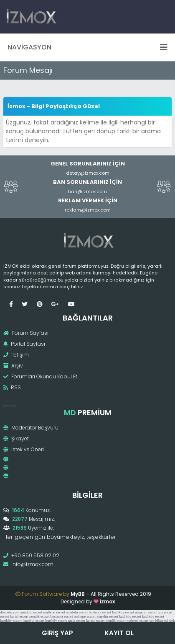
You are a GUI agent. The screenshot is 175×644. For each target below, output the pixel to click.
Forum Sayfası (25, 332)
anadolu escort (31, 612)
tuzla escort (76, 620)
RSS (12, 387)
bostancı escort (100, 612)
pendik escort (39, 616)
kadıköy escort (123, 612)
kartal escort (19, 616)
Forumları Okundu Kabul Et (40, 376)
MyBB (78, 593)
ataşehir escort (146, 612)
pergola (9, 405)
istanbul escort (33, 620)
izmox (107, 601)
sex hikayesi (158, 620)
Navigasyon (87, 47)
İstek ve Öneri (23, 449)
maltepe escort (54, 612)
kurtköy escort (11, 620)
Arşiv (13, 365)
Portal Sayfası (24, 343)
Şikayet (16, 438)
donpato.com (10, 612)
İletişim (16, 354)
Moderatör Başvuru (30, 427)
